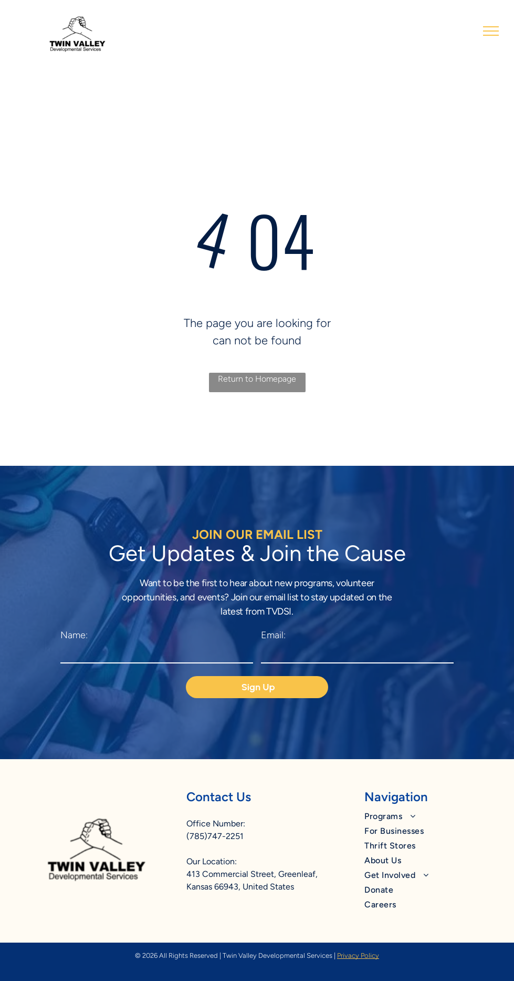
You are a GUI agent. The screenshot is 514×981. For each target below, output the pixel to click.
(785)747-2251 (215, 836)
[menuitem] (424, 816)
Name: (74, 635)
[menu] (491, 31)
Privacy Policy (358, 955)
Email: (273, 635)
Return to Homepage (257, 379)
